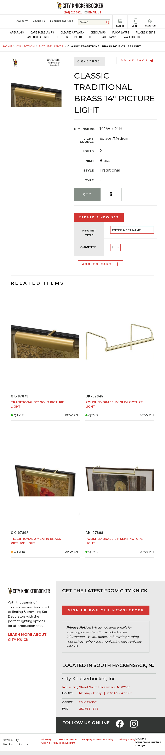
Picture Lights (51, 46)
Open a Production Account (58, 743)
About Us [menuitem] (39, 21)
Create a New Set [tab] (99, 217)
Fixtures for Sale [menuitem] (61, 21)
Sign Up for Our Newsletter (106, 610)
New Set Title (89, 233)
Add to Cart (100, 264)
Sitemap (46, 739)
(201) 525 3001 (73, 12)
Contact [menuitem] (22, 21)
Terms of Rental (66, 739)
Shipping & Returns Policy (97, 739)
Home (7, 46)
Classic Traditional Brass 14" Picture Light (104, 46)
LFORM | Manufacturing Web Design (148, 742)
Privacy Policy (127, 739)
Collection (25, 46)
